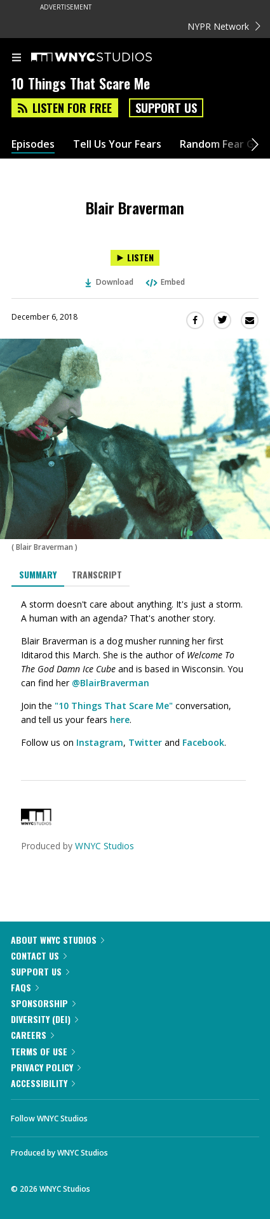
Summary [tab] (38, 574)
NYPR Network (223, 26)
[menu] (16, 58)
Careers (32, 1034)
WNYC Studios (104, 846)
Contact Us (39, 955)
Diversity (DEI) (44, 1019)
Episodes (33, 144)
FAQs (25, 987)
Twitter (145, 742)
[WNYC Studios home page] (107, 57)
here (120, 720)
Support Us (166, 108)
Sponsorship (43, 1003)
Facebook (203, 742)
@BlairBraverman (110, 683)
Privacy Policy (46, 1067)
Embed (164, 282)
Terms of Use (43, 1051)
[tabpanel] (135, 673)
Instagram (99, 742)
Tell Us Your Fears (117, 144)
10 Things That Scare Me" (115, 706)
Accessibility (43, 1083)
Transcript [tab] (97, 574)
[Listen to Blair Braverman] (135, 258)
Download (109, 282)
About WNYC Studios (57, 939)
